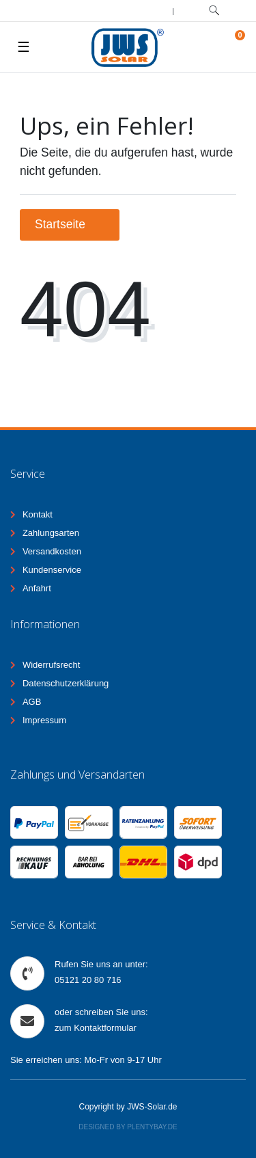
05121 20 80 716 (88, 980)
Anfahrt (37, 588)
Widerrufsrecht (52, 665)
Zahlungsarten (51, 533)
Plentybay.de (152, 1127)
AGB (32, 702)
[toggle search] (214, 10)
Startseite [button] (69, 224)
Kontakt (38, 514)
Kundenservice (52, 570)
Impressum (44, 720)
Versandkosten (52, 551)
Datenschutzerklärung (66, 683)
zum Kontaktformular (96, 1028)
